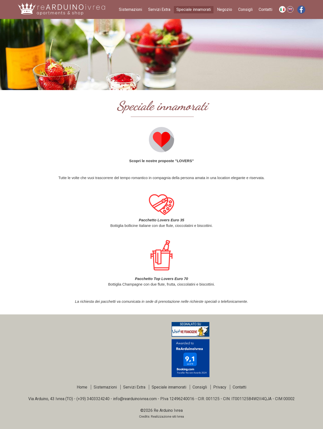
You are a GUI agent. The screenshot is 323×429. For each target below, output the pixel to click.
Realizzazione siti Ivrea (167, 416)
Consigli (200, 387)
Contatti (239, 387)
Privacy (219, 387)
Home (82, 387)
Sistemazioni (105, 387)
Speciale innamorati (169, 387)
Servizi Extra (134, 387)
